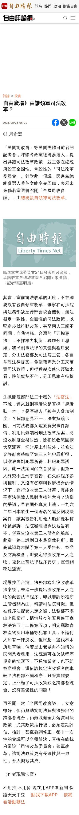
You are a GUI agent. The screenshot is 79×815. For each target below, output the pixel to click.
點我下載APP (44, 794)
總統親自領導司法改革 (43, 197)
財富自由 (70, 6)
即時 (38, 6)
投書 (18, 96)
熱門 (48, 6)
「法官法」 (63, 397)
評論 (6, 96)
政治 (57, 6)
